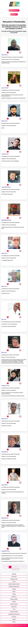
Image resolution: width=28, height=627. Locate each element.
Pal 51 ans (4, 319)
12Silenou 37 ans (5, 385)
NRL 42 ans (4, 352)
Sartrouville (14, 576)
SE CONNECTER (14, 14)
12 (17, 569)
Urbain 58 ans (5, 54)
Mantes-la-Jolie (14, 579)
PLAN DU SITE (19, 625)
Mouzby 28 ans (5, 518)
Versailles (14, 574)
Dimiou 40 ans (5, 451)
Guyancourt (13, 596)
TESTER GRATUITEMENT (14, 10)
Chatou (14, 591)
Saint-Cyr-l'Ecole (14, 604)
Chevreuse (14, 616)
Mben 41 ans (4, 286)
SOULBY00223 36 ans (6, 220)
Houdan (14, 619)
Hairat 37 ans (4, 121)
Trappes (14, 594)
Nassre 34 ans (5, 418)
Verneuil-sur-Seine (14, 611)
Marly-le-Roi (14, 606)
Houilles (14, 589)
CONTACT (25, 625)
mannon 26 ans (5, 87)
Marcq (14, 621)
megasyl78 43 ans (5, 551)
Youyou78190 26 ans (6, 187)
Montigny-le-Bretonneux (14, 586)
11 (15, 569)
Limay (14, 609)
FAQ (11, 625)
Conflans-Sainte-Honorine (14, 584)
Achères (14, 601)
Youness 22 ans (5, 154)
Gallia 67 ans (4, 253)
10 (12, 569)
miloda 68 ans (5, 484)
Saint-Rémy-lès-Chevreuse (14, 614)
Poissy (14, 581)
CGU (14, 625)
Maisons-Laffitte (14, 599)
